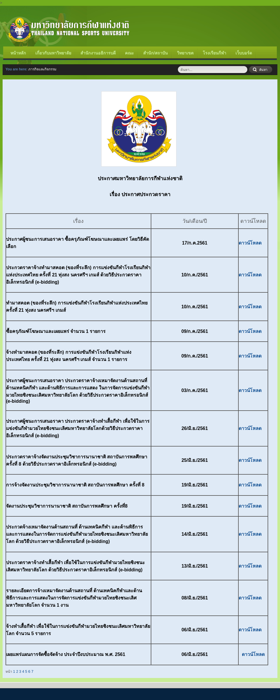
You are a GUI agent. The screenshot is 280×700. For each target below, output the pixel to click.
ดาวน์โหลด (250, 242)
